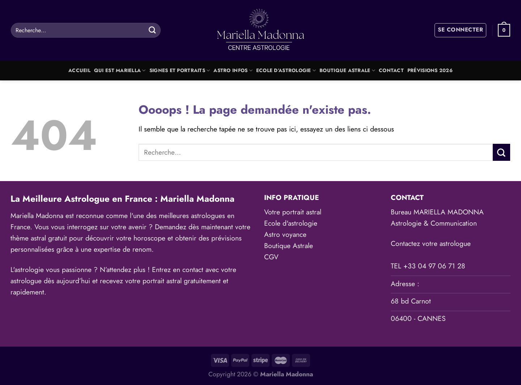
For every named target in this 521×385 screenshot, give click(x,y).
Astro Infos (232, 70)
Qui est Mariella (120, 70)
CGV (271, 257)
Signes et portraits (179, 70)
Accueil (79, 70)
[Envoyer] (152, 30)
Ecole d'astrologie (290, 223)
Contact (391, 70)
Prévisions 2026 (430, 70)
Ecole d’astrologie (286, 70)
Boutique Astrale (347, 70)
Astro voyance (285, 234)
